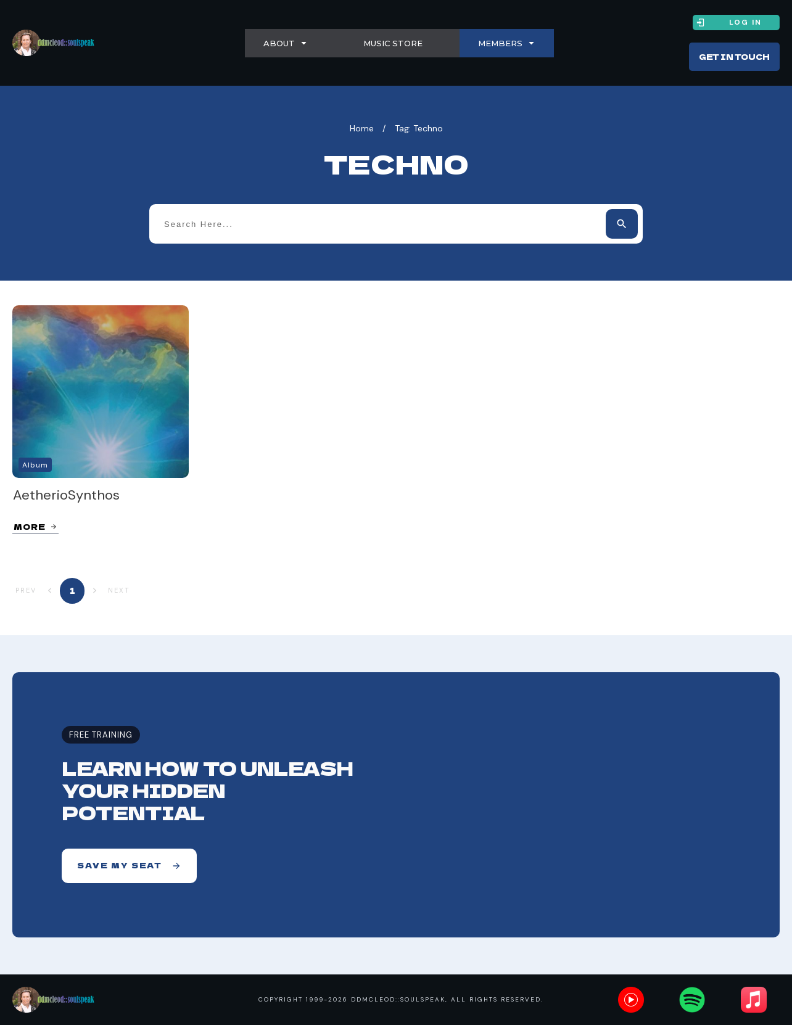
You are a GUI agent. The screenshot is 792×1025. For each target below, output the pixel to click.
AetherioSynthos (66, 495)
